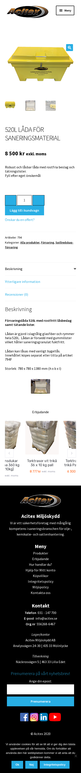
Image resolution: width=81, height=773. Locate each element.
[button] (69, 47)
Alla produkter (30, 242)
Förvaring (47, 242)
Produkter (40, 553)
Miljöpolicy (40, 587)
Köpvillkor (40, 576)
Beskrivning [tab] (13, 269)
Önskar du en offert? (20, 219)
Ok (17, 764)
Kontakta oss (41, 593)
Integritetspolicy (40, 581)
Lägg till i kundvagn (24, 210)
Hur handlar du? (40, 564)
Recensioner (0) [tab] (16, 294)
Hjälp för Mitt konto (40, 570)
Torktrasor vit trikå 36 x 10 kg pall (45, 463)
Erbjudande (40, 559)
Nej (31, 764)
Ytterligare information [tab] (22, 281)
